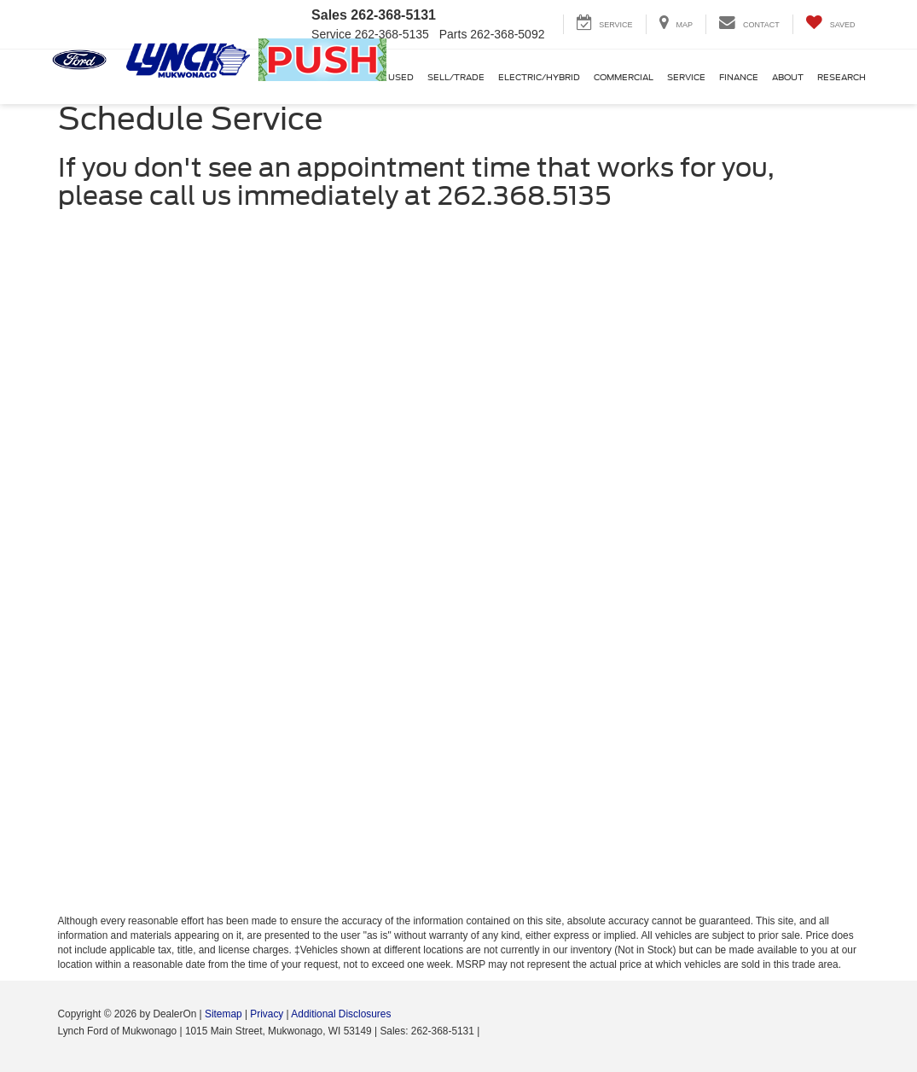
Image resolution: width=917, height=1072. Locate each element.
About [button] (788, 77)
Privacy (266, 1014)
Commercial (623, 77)
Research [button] (841, 77)
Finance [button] (738, 77)
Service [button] (686, 77)
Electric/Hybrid (539, 77)
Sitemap (223, 1014)
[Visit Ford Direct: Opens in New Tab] (487, 1031)
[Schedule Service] (459, 568)
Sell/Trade (456, 77)
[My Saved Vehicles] (830, 24)
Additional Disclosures (341, 1014)
